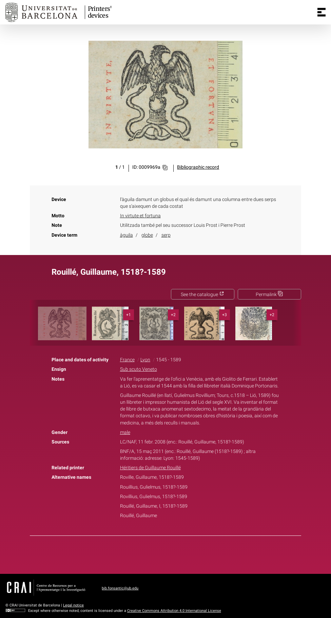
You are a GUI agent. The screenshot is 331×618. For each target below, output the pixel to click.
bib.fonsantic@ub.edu (120, 588)
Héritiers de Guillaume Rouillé (150, 468)
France (127, 360)
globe (147, 235)
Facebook (146, 553)
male (125, 432)
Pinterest (177, 553)
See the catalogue (202, 294)
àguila (126, 235)
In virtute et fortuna (140, 216)
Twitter (162, 553)
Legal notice (73, 605)
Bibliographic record (198, 167)
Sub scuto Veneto (138, 369)
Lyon (145, 360)
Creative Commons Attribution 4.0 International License (174, 610)
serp (166, 235)
